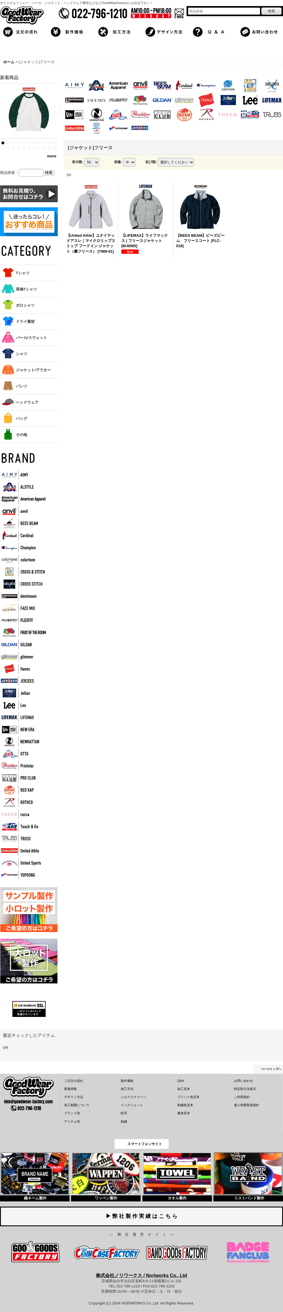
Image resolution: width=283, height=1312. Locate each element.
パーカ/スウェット (31, 338)
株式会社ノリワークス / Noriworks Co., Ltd (141, 1275)
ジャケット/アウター (33, 370)
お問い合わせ (243, 1080)
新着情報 (70, 1089)
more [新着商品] (51, 156)
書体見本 (183, 1113)
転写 (124, 1113)
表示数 (77, 162)
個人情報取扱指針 (246, 1105)
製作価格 (127, 1080)
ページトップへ (271, 1069)
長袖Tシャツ (26, 289)
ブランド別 (72, 1113)
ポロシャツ (25, 305)
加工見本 (183, 1089)
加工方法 (127, 1089)
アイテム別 (72, 1121)
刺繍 (124, 1121)
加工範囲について (77, 1105)
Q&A (180, 1080)
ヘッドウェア (27, 402)
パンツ (21, 386)
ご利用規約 (242, 1097)
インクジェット (132, 1105)
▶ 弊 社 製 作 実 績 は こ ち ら (141, 1216)
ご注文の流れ (73, 1080)
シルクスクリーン (133, 1097)
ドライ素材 (25, 321)
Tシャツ (22, 273)
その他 (21, 435)
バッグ (21, 418)
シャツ (21, 354)
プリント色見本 (188, 1097)
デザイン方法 (73, 1097)
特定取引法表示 (245, 1089)
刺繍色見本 (185, 1105)
